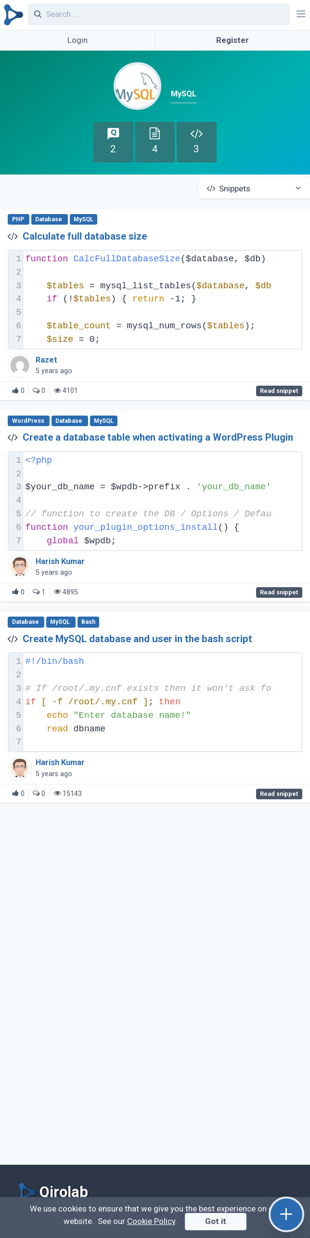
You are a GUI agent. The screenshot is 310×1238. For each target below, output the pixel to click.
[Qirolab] (12, 15)
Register (232, 40)
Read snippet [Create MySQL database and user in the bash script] (279, 794)
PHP (19, 219)
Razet (46, 359)
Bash (88, 622)
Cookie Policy (151, 1221)
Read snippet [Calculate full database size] (279, 391)
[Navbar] (300, 15)
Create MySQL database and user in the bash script (137, 639)
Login (77, 40)
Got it (215, 1221)
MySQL (83, 219)
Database (49, 219)
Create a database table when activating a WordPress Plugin (158, 437)
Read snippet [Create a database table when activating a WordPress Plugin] (279, 592)
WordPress (29, 420)
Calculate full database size (85, 236)
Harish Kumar (60, 561)
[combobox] (159, 14)
